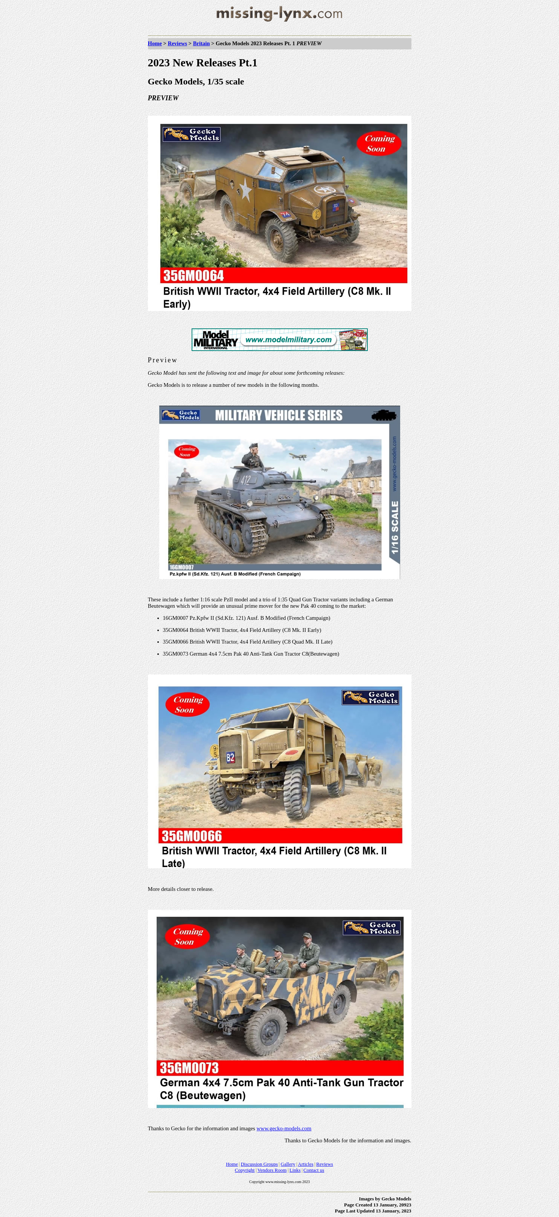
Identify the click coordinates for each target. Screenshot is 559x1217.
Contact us (313, 1170)
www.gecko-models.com (283, 1128)
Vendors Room (272, 1170)
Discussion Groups (259, 1164)
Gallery (288, 1164)
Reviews (177, 43)
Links (295, 1170)
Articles (305, 1164)
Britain (201, 43)
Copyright (245, 1170)
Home (155, 43)
